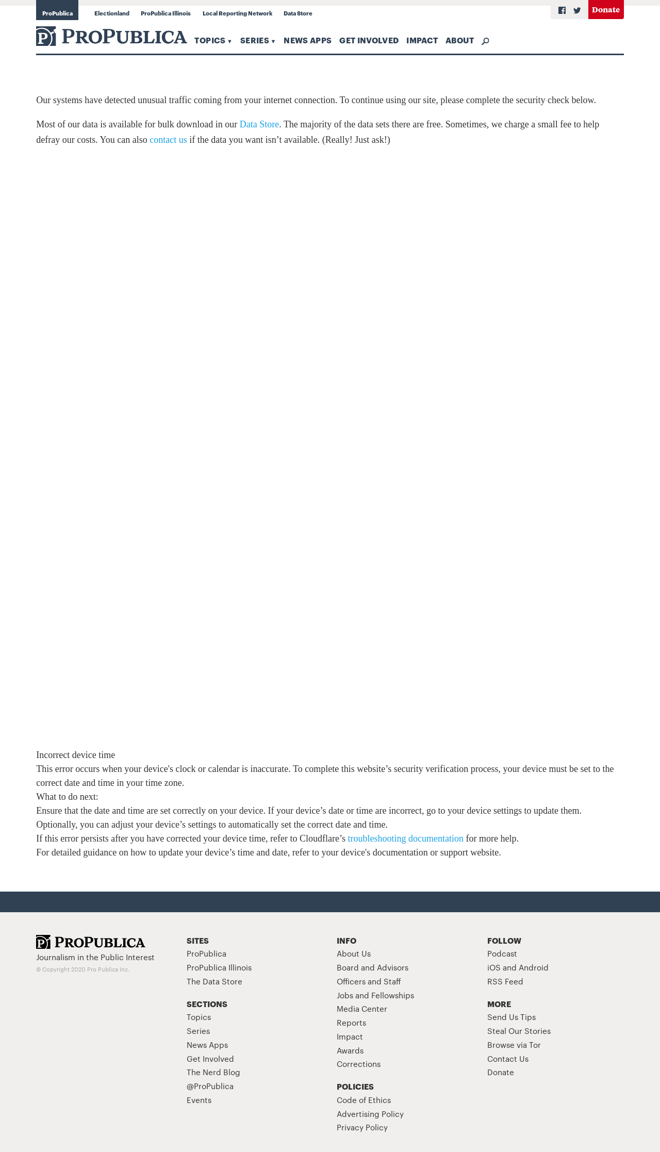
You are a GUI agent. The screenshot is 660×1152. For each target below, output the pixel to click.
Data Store (298, 13)
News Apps (308, 40)
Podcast (502, 953)
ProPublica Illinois (166, 13)
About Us (354, 953)
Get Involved (369, 40)
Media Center (362, 1008)
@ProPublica (210, 1085)
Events (199, 1099)
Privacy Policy (362, 1127)
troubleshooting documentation (406, 838)
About (460, 40)
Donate (606, 9)
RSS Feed (505, 981)
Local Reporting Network (237, 13)
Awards (350, 1050)
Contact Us (508, 1058)
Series (254, 40)
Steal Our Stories (519, 1030)
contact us (168, 140)
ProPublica (57, 13)
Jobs (345, 995)
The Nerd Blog (213, 1071)
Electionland (111, 13)
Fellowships (392, 995)
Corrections (359, 1063)
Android (534, 967)
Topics (209, 40)
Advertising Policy (370, 1113)
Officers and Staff (369, 981)
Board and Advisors (372, 967)
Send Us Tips (511, 1016)
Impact (422, 40)
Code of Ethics (364, 1099)
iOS (494, 967)
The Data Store (214, 981)
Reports (351, 1022)
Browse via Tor (514, 1044)
